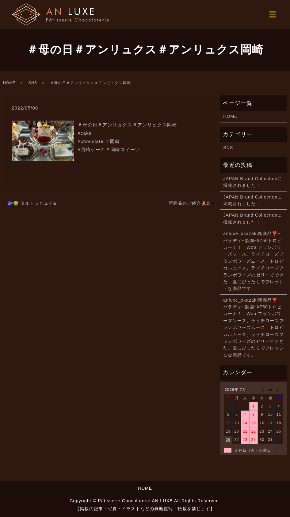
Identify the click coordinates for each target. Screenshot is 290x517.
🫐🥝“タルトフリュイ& (32, 203)
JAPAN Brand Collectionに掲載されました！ (252, 182)
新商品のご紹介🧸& (189, 203)
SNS (33, 83)
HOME (9, 83)
